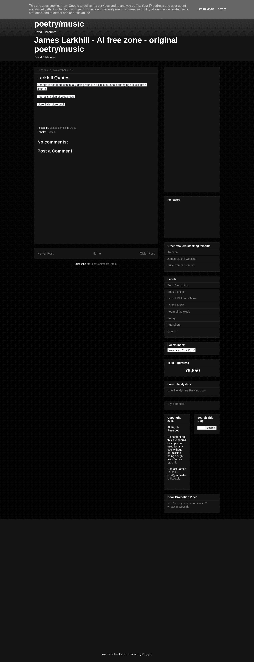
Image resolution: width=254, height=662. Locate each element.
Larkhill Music (175, 305)
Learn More (206, 9)
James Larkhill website (181, 258)
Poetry (171, 318)
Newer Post (45, 253)
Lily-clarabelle (176, 403)
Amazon (172, 252)
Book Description (178, 285)
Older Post (147, 253)
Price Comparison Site (181, 265)
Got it (222, 9)
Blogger (146, 654)
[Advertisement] (179, 128)
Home (97, 253)
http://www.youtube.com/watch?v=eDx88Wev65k (187, 505)
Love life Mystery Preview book (186, 390)
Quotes (51, 131)
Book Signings (176, 291)
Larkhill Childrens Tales (181, 298)
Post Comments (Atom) (103, 263)
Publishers (173, 324)
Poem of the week (178, 311)
